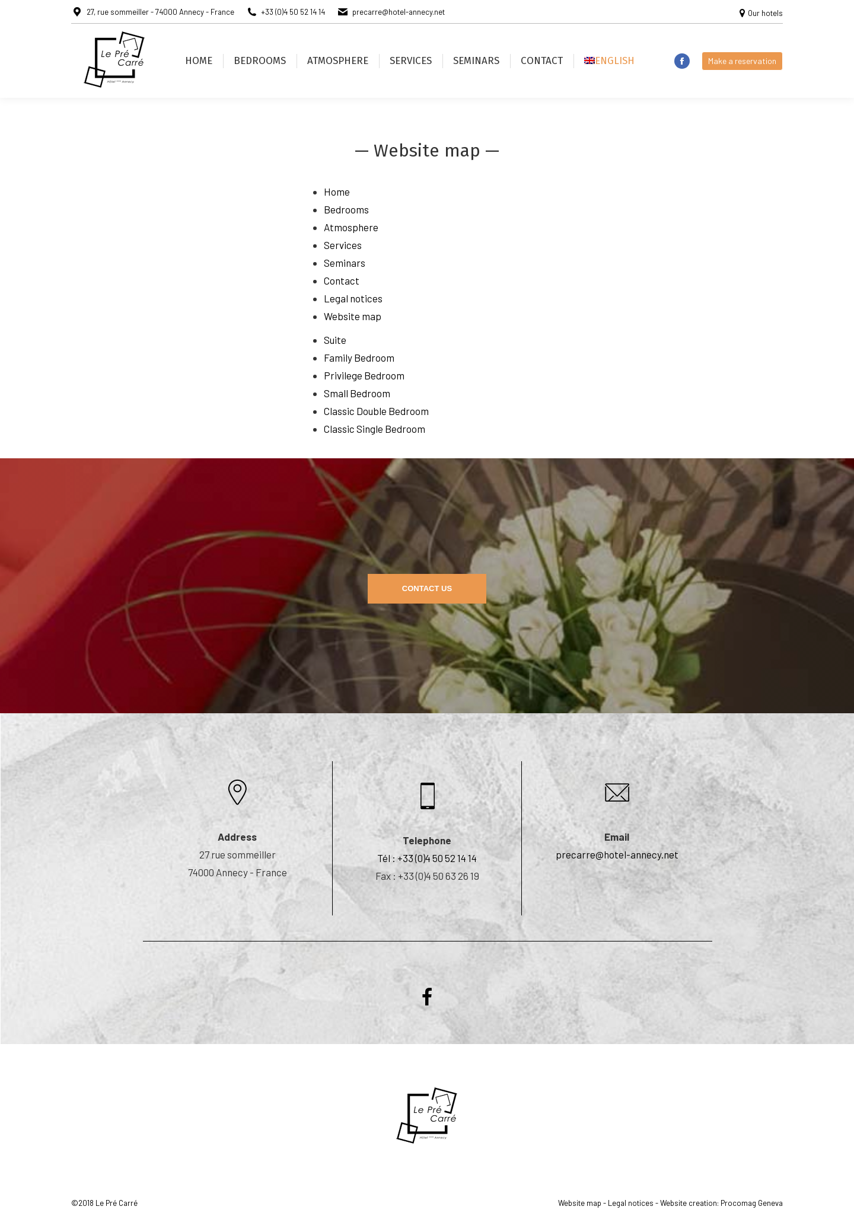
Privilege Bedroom (364, 375)
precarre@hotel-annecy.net (617, 854)
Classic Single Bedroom (374, 429)
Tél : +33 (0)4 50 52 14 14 (427, 858)
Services (343, 245)
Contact (341, 280)
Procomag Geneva (752, 1203)
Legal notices (353, 298)
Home (337, 191)
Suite (335, 340)
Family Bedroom (359, 357)
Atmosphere (351, 227)
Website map (352, 316)
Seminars (344, 263)
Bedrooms (346, 209)
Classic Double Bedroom (376, 411)
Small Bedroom (357, 393)
